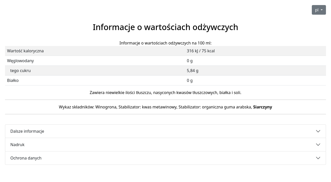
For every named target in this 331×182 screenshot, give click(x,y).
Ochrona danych (26, 158)
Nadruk (17, 144)
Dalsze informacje (27, 131)
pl (317, 10)
